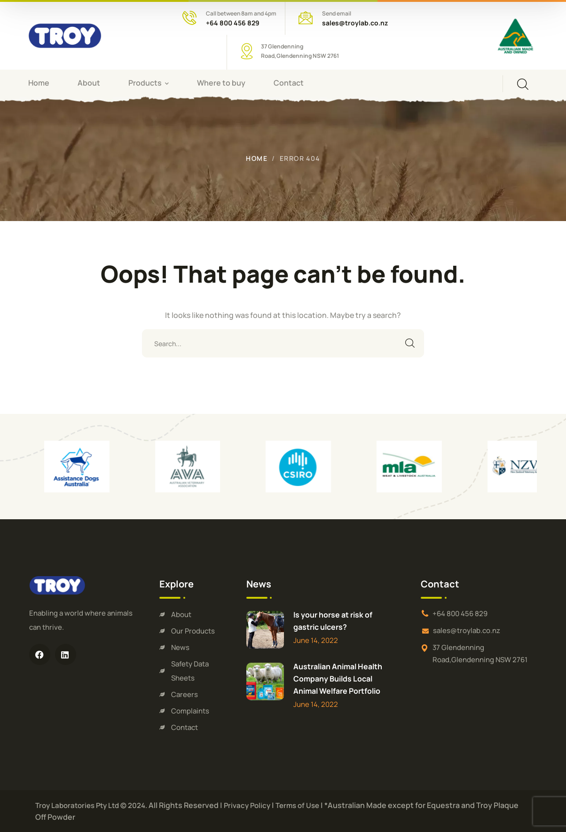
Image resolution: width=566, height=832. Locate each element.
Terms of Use (297, 805)
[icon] (39, 654)
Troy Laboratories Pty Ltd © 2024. (91, 805)
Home (256, 158)
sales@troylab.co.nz (355, 22)
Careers (184, 694)
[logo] (65, 35)
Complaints (190, 711)
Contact (184, 727)
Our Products (193, 631)
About (181, 614)
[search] (522, 84)
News (180, 647)
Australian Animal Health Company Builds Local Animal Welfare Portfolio (337, 678)
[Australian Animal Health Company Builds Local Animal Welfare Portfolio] (265, 681)
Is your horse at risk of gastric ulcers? (332, 621)
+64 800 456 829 (232, 22)
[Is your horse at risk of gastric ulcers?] (265, 630)
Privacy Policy (247, 805)
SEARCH (410, 343)
